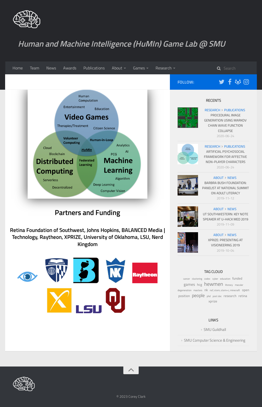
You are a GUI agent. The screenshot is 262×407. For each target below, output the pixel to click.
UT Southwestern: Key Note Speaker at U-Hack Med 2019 (225, 216)
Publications (94, 68)
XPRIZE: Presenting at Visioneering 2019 (225, 242)
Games (139, 68)
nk (206, 290)
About (117, 68)
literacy (229, 285)
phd (209, 296)
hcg (199, 284)
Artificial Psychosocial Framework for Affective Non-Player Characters (225, 156)
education (225, 279)
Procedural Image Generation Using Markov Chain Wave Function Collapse (225, 123)
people (198, 295)
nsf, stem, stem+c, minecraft (225, 290)
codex (207, 279)
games (189, 284)
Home (18, 68)
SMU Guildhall (215, 329)
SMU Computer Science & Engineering (214, 340)
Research (164, 68)
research (230, 295)
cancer (186, 279)
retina (242, 295)
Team (34, 68)
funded (237, 278)
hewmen (213, 284)
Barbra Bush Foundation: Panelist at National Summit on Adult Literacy (225, 188)
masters (197, 290)
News (51, 68)
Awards (69, 68)
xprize (213, 301)
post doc (217, 296)
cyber (215, 279)
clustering (197, 279)
